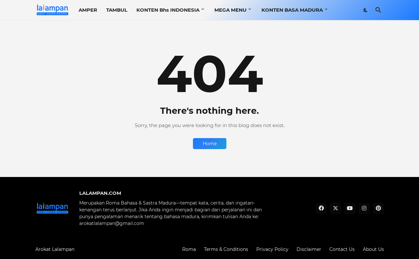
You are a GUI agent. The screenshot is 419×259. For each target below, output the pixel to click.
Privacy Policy (272, 249)
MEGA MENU (230, 10)
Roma (189, 249)
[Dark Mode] (365, 10)
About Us (373, 249)
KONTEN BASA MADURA (292, 10)
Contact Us (342, 249)
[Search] (378, 10)
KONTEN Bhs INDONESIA (167, 10)
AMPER (88, 10)
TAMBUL (116, 10)
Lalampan (63, 249)
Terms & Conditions (226, 249)
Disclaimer (309, 249)
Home (210, 144)
